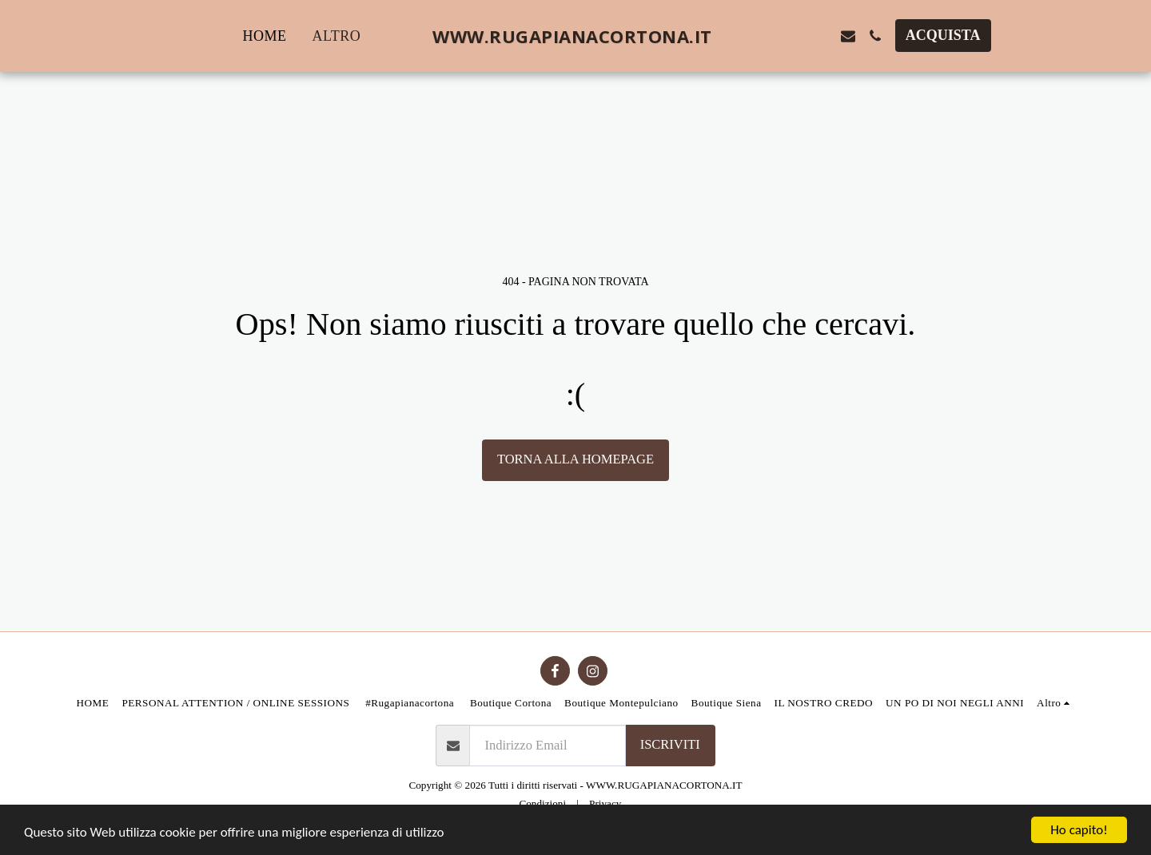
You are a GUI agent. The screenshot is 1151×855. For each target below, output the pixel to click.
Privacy (605, 803)
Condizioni (542, 803)
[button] (766, 36)
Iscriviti (670, 744)
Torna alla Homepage (575, 459)
